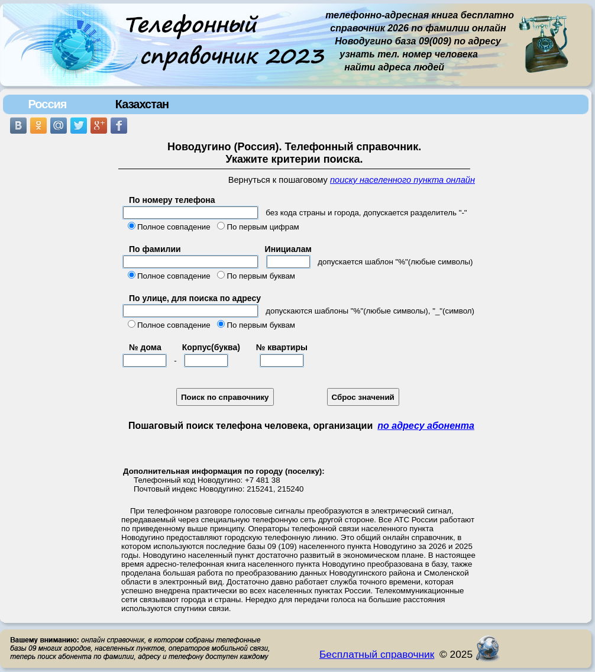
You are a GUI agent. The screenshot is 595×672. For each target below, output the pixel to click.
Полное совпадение (174, 226)
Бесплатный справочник (376, 654)
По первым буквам (261, 276)
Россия (47, 104)
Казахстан (142, 104)
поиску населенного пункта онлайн (402, 180)
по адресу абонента (425, 426)
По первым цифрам (263, 226)
